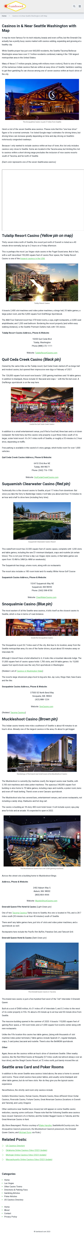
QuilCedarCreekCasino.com (46, 477)
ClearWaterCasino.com (46, 597)
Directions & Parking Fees (16, 1190)
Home (4, 16)
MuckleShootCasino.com (46, 901)
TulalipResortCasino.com (46, 353)
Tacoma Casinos (17, 712)
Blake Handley (45, 1125)
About (6, 1210)
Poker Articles (10, 1196)
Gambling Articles (12, 1193)
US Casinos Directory (13, 1200)
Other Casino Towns (13, 1186)
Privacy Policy (10, 1217)
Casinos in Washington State (29, 671)
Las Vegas (9, 1183)
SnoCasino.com (46, 706)
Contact (7, 1213)
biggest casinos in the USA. (32, 258)
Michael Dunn (25, 1132)
